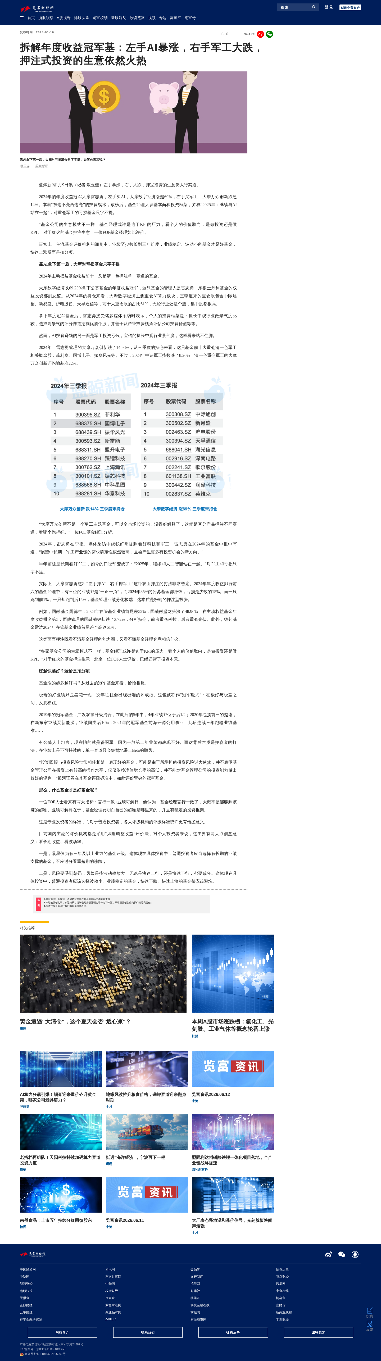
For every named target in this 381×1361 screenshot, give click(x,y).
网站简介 (62, 1332)
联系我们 (148, 1332)
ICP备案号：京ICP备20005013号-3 (42, 1349)
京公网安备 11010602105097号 (43, 1353)
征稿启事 (233, 1332)
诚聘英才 (318, 1332)
